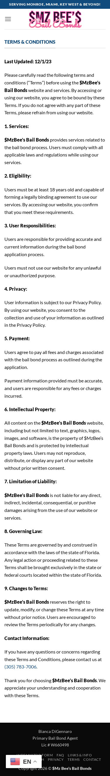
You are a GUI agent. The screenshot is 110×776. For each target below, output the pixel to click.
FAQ (60, 755)
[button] (7, 19)
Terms (73, 759)
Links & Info (80, 755)
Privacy (56, 759)
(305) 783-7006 (20, 666)
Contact (92, 759)
